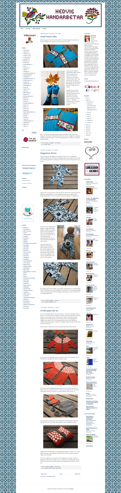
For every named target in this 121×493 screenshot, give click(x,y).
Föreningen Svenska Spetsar (30, 243)
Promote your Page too (27, 183)
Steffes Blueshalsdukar (28, 112)
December (89, 102)
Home (60, 474)
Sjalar (24, 106)
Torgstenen (25, 292)
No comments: (58, 142)
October (89, 104)
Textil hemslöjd (26, 288)
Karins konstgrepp (90, 434)
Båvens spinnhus (27, 231)
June (88, 112)
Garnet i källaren (89, 309)
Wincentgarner (26, 301)
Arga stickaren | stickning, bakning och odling (91, 408)
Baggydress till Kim (48, 153)
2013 (87, 129)
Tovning (25, 117)
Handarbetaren (89, 398)
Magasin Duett (26, 264)
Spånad (25, 110)
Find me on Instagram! (91, 230)
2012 (87, 131)
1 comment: (56, 300)
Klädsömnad (51, 301)
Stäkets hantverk (27, 285)
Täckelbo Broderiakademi (29, 297)
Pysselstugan (89, 329)
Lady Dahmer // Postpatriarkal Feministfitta (90, 418)
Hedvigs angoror (27, 80)
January (89, 122)
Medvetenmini (26, 268)
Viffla (87, 346)
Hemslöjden (26, 254)
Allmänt (25, 50)
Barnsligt (46, 301)
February (89, 120)
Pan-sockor (95, 240)
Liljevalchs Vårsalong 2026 (92, 183)
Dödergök (88, 217)
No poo (25, 101)
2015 (87, 125)
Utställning (25, 122)
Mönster (50, 468)
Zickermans (26, 306)
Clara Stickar (89, 206)
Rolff (94, 252)
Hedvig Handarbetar (26, 180)
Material (25, 94)
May (88, 114)
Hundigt (25, 82)
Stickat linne (96, 314)
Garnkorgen (26, 246)
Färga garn (25, 67)
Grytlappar (25, 76)
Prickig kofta (51, 357)
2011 (87, 133)
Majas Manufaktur (27, 266)
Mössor (25, 99)
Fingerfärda (26, 238)
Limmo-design (26, 262)
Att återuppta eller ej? (49, 311)
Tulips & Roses (26, 294)
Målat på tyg (26, 92)
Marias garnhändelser (91, 382)
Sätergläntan (26, 287)
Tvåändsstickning (27, 120)
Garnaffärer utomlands (28, 73)
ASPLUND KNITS (90, 262)
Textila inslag (89, 181)
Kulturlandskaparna (27, 261)
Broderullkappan (27, 64)
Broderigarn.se (26, 229)
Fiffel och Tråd (89, 296)
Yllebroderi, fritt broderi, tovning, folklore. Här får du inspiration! (92, 403)
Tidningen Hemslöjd (28, 290)
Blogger (71, 488)
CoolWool (25, 236)
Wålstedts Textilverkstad (29, 304)
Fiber (24, 69)
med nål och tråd (90, 285)
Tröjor (57, 468)
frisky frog (88, 313)
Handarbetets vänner (28, 78)
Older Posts (77, 474)
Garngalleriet (26, 245)
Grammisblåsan (27, 75)
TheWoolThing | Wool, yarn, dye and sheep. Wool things (91, 371)
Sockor (25, 108)
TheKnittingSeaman (91, 308)
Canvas (25, 232)
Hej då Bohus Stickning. (91, 394)
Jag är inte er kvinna (90, 430)
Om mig (28, 28)
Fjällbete (25, 239)
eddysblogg (89, 341)
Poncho (25, 105)
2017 (87, 98)
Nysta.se (25, 276)
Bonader (25, 60)
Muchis (25, 274)
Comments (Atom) (51, 476)
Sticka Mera (26, 280)
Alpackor (25, 52)
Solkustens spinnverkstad (29, 278)
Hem (22, 28)
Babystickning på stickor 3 (56, 388)
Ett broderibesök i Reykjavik (92, 235)
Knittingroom (26, 257)
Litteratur (25, 89)
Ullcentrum (25, 299)
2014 (87, 127)
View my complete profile (90, 75)
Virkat (24, 126)
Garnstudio (25, 248)
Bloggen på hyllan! (90, 325)
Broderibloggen (90, 234)
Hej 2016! (95, 331)
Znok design (26, 308)
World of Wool (26, 303)
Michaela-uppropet (27, 96)
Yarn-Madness (89, 229)
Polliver (88, 393)
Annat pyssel (26, 57)
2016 (87, 100)
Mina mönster (36, 28)
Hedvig (94, 35)
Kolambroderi (26, 85)
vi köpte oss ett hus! (90, 342)
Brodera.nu (25, 227)
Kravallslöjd (26, 259)
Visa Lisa (88, 250)
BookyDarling (89, 446)
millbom (88, 357)
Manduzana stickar (90, 239)
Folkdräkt (25, 71)
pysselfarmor (89, 324)
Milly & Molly (26, 269)
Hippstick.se (26, 255)
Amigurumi (25, 53)
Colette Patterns (27, 234)
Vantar (49, 144)
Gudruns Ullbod (27, 252)
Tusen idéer (26, 295)
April (88, 116)
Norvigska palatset (27, 103)
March (88, 118)
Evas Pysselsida (90, 187)
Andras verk (26, 55)
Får (24, 66)
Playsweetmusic (90, 273)
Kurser (44, 28)
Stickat (45, 144)
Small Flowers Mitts (48, 37)
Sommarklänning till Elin (95, 349)
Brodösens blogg (90, 377)
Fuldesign (25, 241)
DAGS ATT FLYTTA (90, 378)
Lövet (24, 91)
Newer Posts (44, 474)
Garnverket (25, 250)
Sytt (55, 301)
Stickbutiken (26, 281)
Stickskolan (26, 283)
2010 (87, 135)
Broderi (25, 62)
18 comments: (57, 466)
